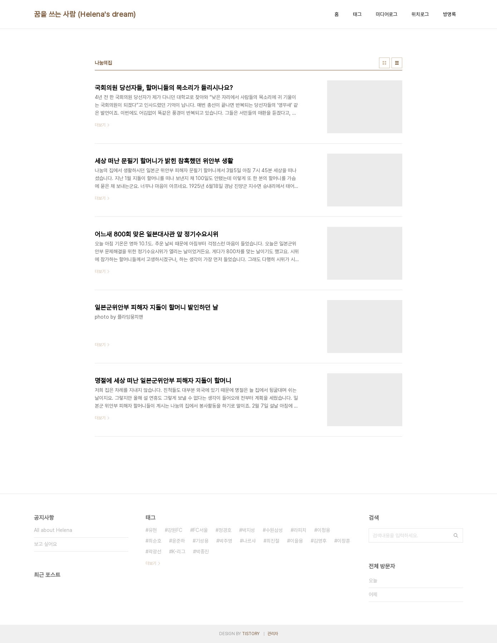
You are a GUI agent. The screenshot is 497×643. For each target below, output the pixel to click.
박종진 (202, 551)
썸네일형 (384, 63)
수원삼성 (274, 530)
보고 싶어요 (45, 544)
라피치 (300, 530)
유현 (152, 530)
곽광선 (154, 551)
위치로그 (420, 14)
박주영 (225, 541)
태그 (357, 14)
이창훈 (343, 541)
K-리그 (178, 551)
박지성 (248, 530)
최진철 (272, 541)
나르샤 (249, 541)
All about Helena (53, 530)
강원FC (175, 530)
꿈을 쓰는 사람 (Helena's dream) (85, 14)
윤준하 (178, 541)
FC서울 (200, 530)
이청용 (323, 530)
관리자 (272, 633)
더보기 (151, 563)
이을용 (296, 541)
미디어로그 (386, 14)
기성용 (202, 541)
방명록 (449, 14)
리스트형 (397, 63)
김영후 (320, 541)
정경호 (224, 530)
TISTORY (251, 633)
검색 (456, 535)
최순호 (154, 541)
